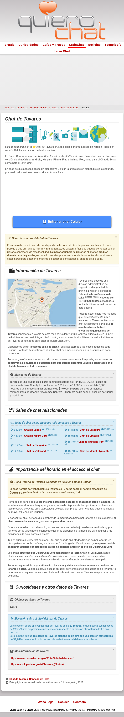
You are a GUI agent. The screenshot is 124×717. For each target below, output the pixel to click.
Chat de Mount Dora (35, 435)
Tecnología (113, 45)
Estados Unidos (38, 108)
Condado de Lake (69, 108)
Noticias (94, 45)
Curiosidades (29, 45)
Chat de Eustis (32, 429)
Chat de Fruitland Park (91, 441)
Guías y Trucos (54, 45)
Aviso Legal (46, 702)
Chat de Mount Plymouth (94, 451)
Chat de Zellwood (36, 451)
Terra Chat (62, 51)
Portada (8, 45)
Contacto (79, 702)
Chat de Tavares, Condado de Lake (29, 679)
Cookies (63, 702)
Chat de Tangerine (36, 445)
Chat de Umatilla (89, 435)
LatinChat (76, 45)
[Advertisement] (62, 79)
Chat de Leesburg (90, 429)
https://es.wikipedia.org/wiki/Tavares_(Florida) (37, 664)
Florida (53, 108)
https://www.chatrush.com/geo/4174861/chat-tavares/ (42, 658)
